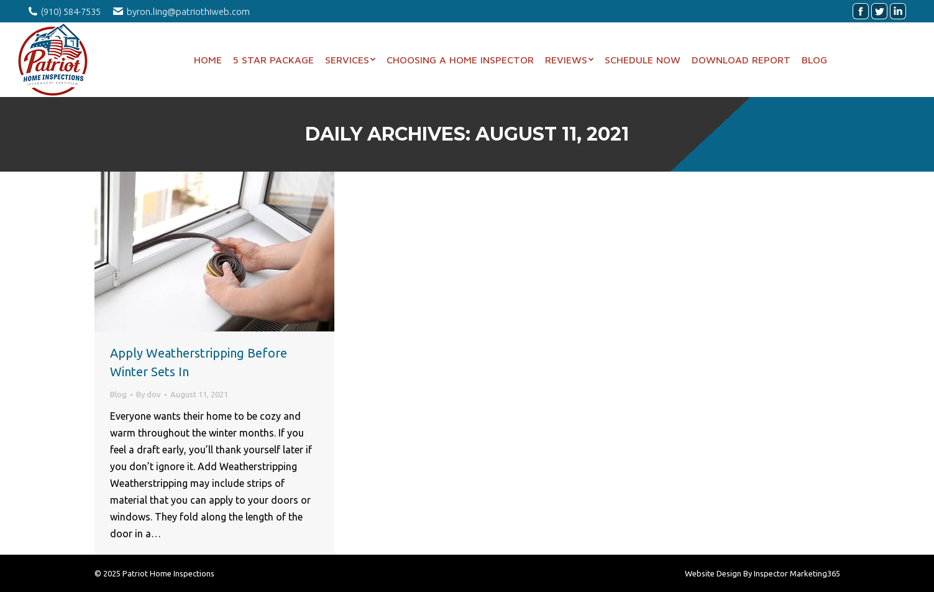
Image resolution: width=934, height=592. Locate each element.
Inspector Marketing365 (797, 573)
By (148, 394)
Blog (118, 394)
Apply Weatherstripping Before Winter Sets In (198, 362)
